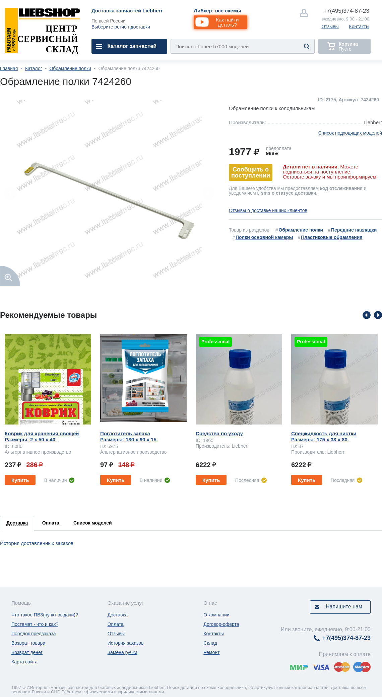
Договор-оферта (221, 624)
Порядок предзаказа (33, 633)
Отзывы (329, 26)
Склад (210, 643)
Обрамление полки (70, 68)
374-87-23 (346, 11)
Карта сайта (24, 661)
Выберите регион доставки (120, 27)
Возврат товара (28, 643)
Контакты (359, 26)
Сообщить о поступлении (250, 172)
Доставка (118, 614)
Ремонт (211, 652)
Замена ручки (122, 652)
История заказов (126, 643)
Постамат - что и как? (34, 624)
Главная (9, 68)
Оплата (116, 624)
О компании (216, 614)
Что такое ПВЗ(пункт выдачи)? (44, 614)
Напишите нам (344, 606)
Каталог (33, 68)
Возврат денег (27, 652)
